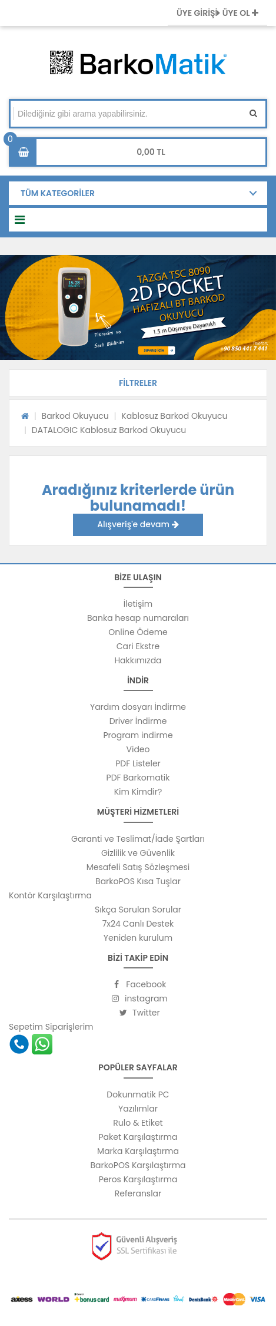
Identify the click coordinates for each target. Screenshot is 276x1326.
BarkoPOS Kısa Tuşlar (138, 881)
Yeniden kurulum (138, 938)
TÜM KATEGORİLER (58, 193)
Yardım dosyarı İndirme (138, 707)
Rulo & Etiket (137, 1123)
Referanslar (138, 1193)
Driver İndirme (138, 721)
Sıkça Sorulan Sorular (138, 909)
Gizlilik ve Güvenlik (138, 853)
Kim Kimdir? (138, 792)
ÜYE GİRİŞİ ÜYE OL (217, 13)
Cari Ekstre (138, 646)
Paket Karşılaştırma (138, 1137)
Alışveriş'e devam (137, 524)
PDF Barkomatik (138, 777)
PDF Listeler (138, 763)
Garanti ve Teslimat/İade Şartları (138, 839)
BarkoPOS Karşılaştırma (137, 1165)
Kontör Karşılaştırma (50, 895)
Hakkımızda (137, 660)
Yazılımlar (138, 1109)
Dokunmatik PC (138, 1094)
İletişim (138, 604)
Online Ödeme (137, 632)
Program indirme (137, 735)
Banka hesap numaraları (138, 618)
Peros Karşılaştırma (138, 1179)
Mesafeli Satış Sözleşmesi (138, 867)
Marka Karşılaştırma (138, 1151)
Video (137, 749)
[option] (138, 307)
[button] (138, 382)
